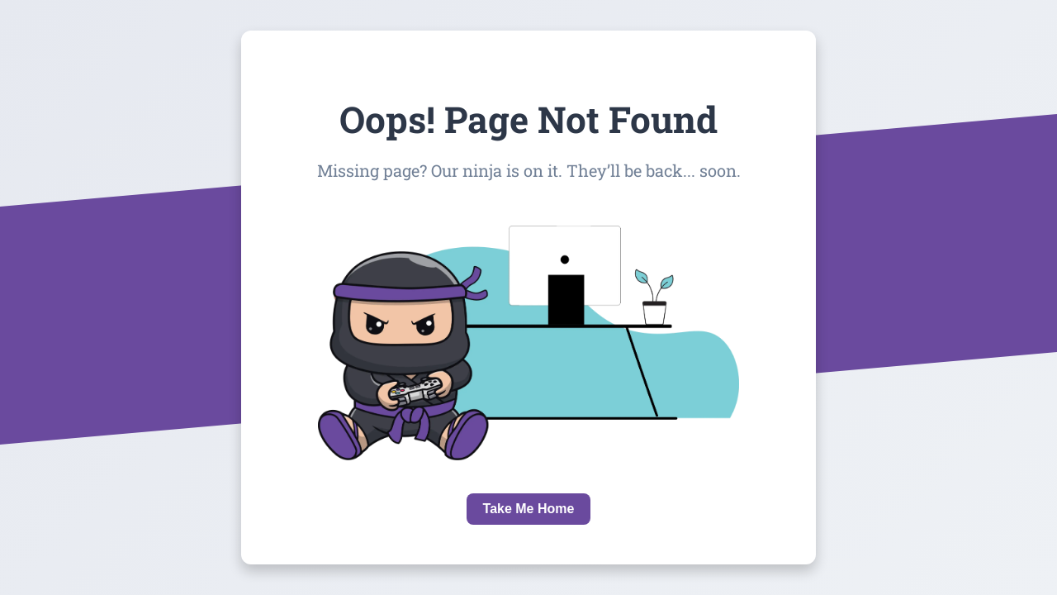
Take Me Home (529, 509)
